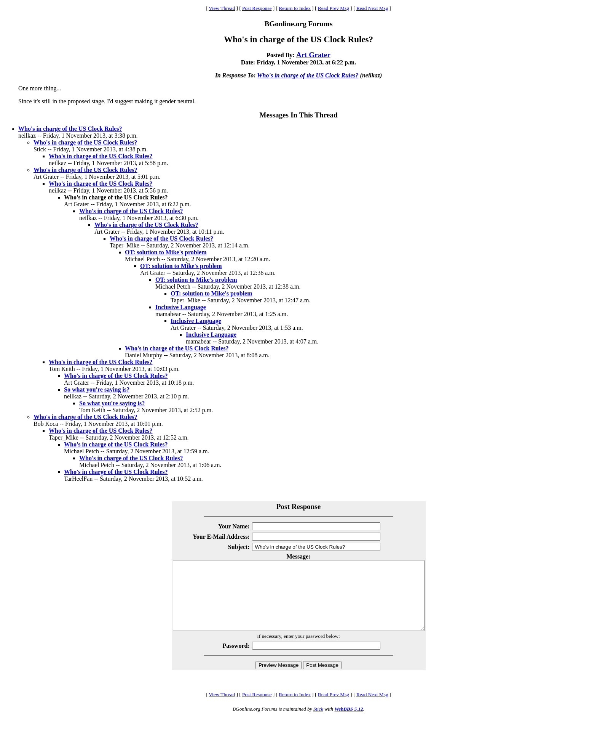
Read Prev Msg (333, 8)
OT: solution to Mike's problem (166, 252)
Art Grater (313, 55)
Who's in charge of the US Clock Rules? (307, 75)
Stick (318, 723)
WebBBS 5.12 (348, 723)
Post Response (256, 8)
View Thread (222, 8)
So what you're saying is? (96, 389)
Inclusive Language (180, 307)
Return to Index (295, 8)
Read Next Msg (372, 8)
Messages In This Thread (298, 115)
